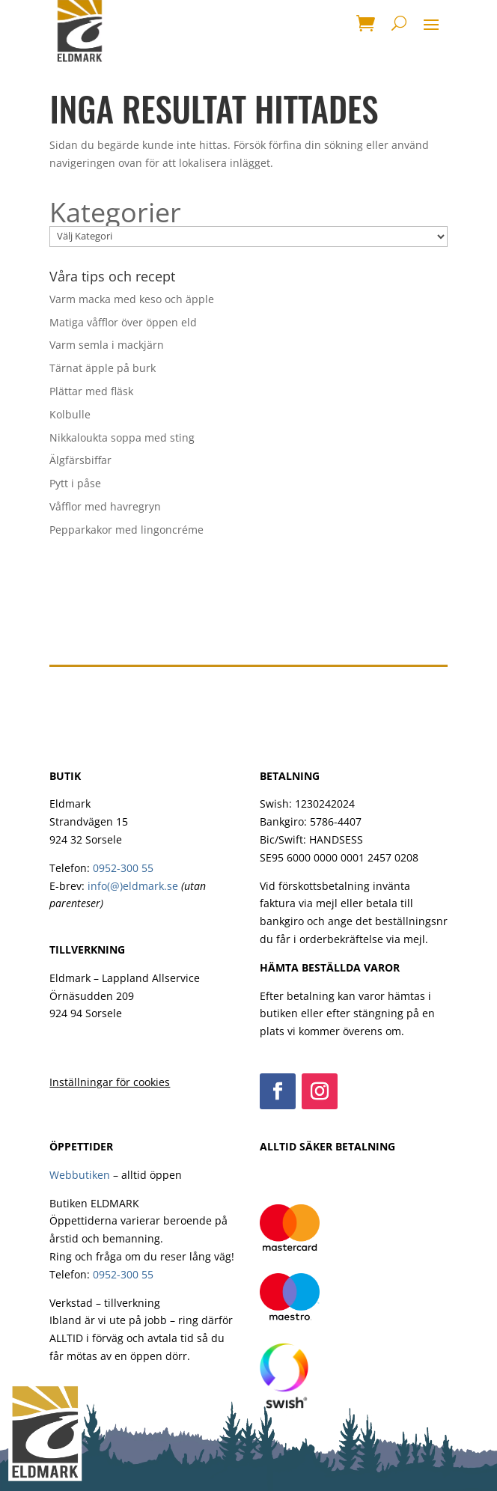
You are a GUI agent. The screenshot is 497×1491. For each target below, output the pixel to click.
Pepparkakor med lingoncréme (126, 529)
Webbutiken (79, 1175)
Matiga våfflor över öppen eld (123, 322)
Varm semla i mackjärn (106, 345)
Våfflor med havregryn (105, 506)
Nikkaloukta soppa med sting (122, 437)
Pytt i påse (75, 483)
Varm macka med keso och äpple (131, 299)
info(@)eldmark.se (133, 886)
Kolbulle (70, 414)
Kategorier (115, 213)
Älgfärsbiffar (80, 460)
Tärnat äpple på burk (102, 368)
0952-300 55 (123, 868)
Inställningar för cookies (109, 1082)
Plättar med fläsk (91, 391)
